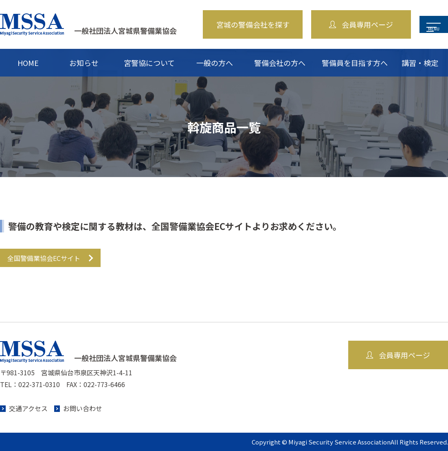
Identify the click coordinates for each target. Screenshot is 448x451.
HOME (28, 62)
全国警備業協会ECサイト (43, 258)
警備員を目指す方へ (355, 62)
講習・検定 (420, 62)
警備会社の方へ (279, 62)
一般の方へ (214, 62)
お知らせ (84, 62)
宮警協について (149, 62)
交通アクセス (28, 408)
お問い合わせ (82, 408)
